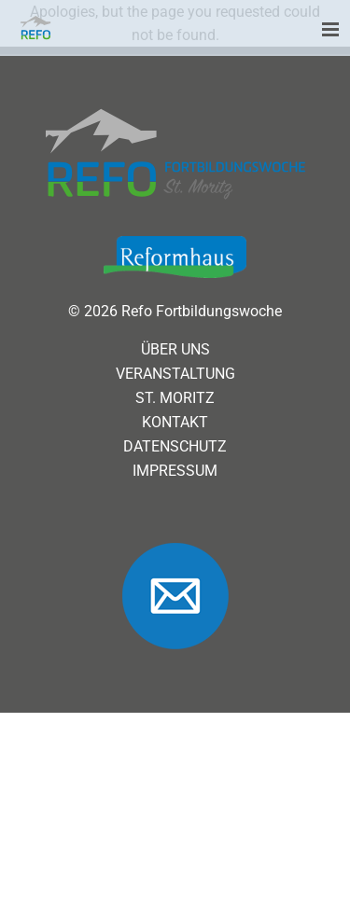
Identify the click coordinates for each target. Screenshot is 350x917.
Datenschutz (175, 446)
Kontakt (175, 422)
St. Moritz (175, 398)
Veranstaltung (175, 374)
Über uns (175, 349)
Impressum (175, 471)
